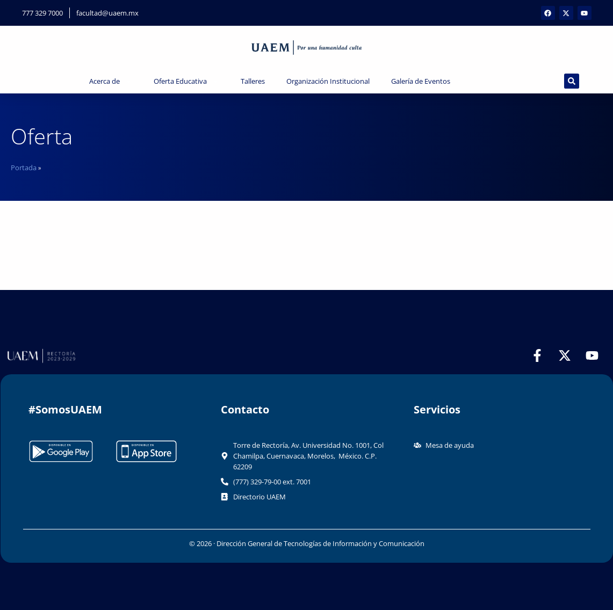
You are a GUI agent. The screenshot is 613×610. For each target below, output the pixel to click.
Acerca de (110, 81)
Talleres (253, 81)
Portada (24, 167)
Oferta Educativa (186, 81)
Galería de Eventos (427, 81)
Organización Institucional (328, 81)
